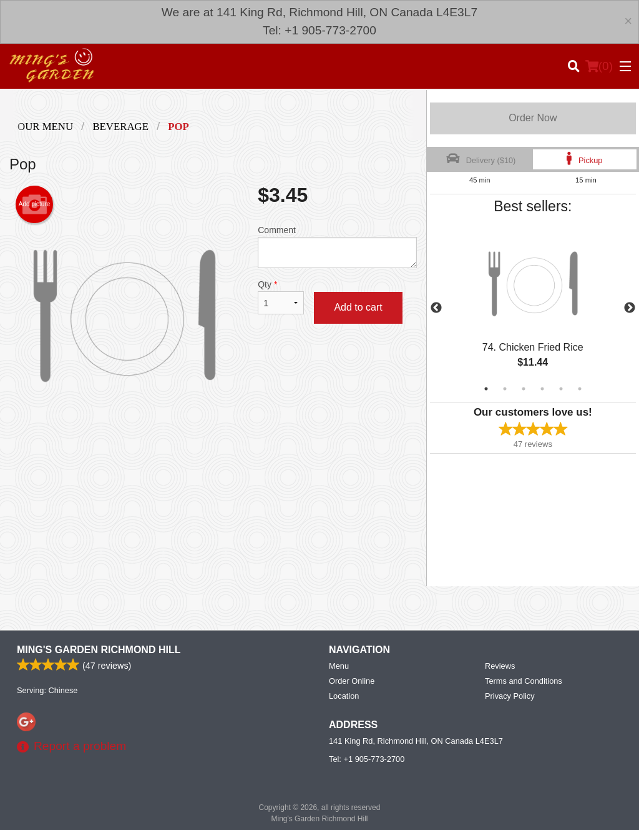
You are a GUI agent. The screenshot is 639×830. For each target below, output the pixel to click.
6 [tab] (579, 388)
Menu (339, 666)
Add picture (35, 204)
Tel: (366, 759)
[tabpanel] (533, 308)
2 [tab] (505, 388)
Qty (281, 296)
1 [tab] (486, 388)
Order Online (351, 681)
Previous (436, 308)
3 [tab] (523, 388)
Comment (337, 246)
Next (629, 308)
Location (344, 696)
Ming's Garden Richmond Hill (98, 649)
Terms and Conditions (523, 681)
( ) (599, 66)
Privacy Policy (510, 696)
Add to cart (358, 307)
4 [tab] (542, 388)
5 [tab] (561, 388)
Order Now (533, 117)
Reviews (500, 666)
